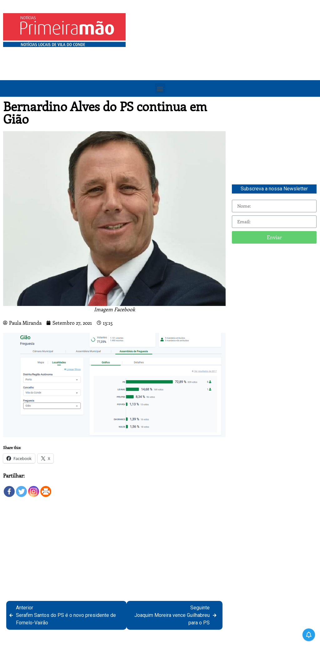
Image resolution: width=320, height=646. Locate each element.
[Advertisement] (224, 57)
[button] (160, 88)
